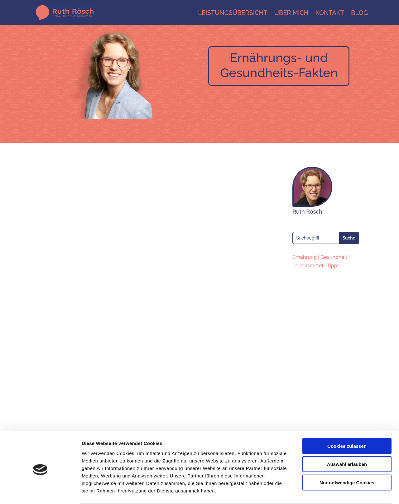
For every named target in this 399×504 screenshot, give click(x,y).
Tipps (333, 266)
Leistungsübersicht (232, 13)
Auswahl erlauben (347, 440)
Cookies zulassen (347, 421)
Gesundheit (333, 257)
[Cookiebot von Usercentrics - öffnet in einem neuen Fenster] (40, 492)
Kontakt (329, 13)
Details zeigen (331, 491)
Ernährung (304, 257)
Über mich (291, 13)
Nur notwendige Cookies (347, 458)
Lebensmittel (307, 266)
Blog (359, 13)
